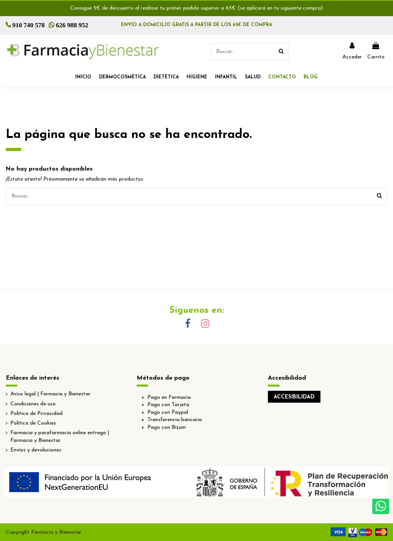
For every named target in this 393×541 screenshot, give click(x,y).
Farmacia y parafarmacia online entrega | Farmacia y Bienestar (59, 436)
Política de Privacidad (36, 414)
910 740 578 (28, 25)
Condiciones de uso (33, 404)
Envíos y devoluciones (35, 450)
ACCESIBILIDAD (294, 397)
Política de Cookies (33, 423)
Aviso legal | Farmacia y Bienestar (50, 394)
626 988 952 (72, 25)
